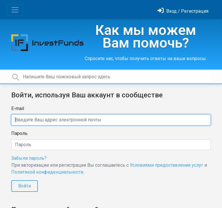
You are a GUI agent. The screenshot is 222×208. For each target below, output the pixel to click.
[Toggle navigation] (15, 10)
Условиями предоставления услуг (166, 165)
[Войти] (183, 11)
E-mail (17, 108)
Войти (24, 186)
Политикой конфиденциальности (47, 172)
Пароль (19, 133)
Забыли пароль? (29, 158)
